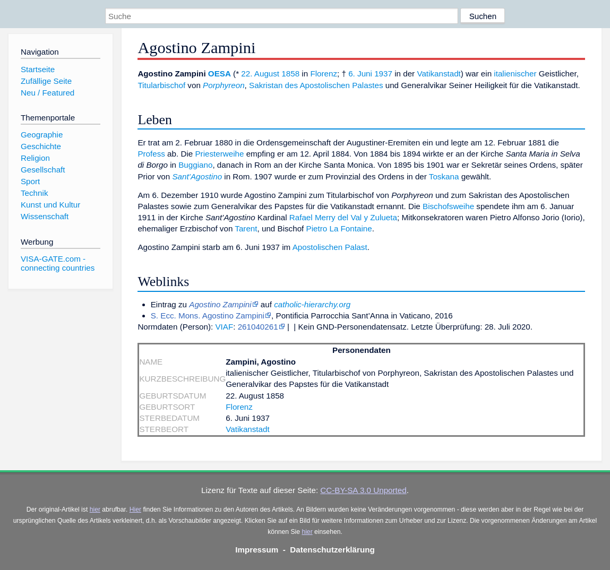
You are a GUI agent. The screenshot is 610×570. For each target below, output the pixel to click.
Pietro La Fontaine (339, 228)
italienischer (515, 73)
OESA (219, 73)
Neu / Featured (47, 92)
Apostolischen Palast (330, 247)
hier (95, 509)
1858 (290, 73)
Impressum (256, 549)
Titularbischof (161, 85)
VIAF (224, 326)
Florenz (323, 73)
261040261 (258, 326)
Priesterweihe (219, 153)
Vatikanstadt (438, 73)
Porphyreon (224, 85)
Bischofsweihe (448, 206)
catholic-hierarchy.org (312, 304)
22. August (260, 73)
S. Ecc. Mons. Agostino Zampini (207, 315)
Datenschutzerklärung (332, 549)
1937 (383, 73)
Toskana (444, 176)
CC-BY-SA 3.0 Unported (363, 490)
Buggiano (195, 164)
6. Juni (360, 73)
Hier (135, 509)
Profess (151, 153)
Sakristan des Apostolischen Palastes (316, 85)
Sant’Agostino (197, 176)
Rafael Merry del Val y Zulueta (343, 217)
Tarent (246, 228)
